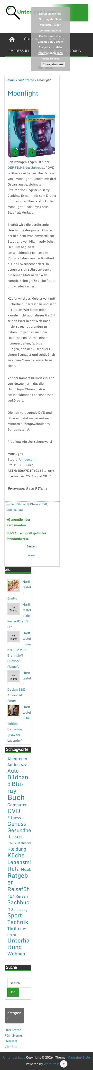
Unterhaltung (14, 510)
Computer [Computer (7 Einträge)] (17, 804)
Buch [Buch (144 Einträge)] (16, 797)
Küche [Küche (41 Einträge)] (16, 855)
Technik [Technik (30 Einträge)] (17, 921)
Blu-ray (35, 504)
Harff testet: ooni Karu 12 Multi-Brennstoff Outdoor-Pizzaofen (19, 649)
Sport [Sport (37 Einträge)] (14, 915)
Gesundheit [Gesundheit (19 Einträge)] (19, 833)
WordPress (51, 1064)
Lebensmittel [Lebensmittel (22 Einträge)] (19, 865)
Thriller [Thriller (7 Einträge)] (14, 928)
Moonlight (23, 92)
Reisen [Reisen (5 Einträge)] (21, 896)
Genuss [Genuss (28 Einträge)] (16, 823)
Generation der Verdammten (18, 522)
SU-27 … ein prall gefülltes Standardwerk (26, 535)
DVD (44, 504)
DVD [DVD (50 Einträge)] (13, 811)
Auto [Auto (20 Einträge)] (13, 770)
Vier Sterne (13, 1046)
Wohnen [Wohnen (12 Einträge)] (16, 953)
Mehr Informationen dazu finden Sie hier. (50, 53)
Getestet (11, 1041)
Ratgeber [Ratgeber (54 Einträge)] (17, 878)
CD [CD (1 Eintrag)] (27, 799)
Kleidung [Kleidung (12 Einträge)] (16, 849)
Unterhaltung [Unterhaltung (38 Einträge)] (18, 944)
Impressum (19, 50)
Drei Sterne (13, 1029)
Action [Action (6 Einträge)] (13, 764)
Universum (27, 459)
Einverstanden (53, 64)
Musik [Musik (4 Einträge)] (26, 869)
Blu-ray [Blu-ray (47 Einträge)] (15, 787)
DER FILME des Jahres (24, 167)
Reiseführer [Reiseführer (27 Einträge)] (18, 892)
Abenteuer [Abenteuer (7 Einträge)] (17, 758)
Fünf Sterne (25, 80)
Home (10, 80)
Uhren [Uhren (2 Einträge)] (11, 934)
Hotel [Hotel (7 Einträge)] (16, 837)
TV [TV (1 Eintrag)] (24, 929)
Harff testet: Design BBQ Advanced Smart (19, 686)
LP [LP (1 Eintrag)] (18, 869)
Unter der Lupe (14, 1057)
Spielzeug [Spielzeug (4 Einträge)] (19, 909)
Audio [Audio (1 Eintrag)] (23, 765)
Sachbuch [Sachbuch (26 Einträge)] (18, 905)
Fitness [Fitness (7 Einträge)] (14, 817)
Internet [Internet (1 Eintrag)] (12, 843)
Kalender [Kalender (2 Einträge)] (24, 842)
